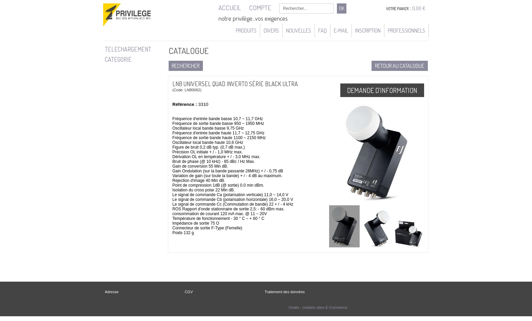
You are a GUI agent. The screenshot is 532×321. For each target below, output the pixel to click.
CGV (189, 292)
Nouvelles (298, 30)
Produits (246, 30)
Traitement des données (285, 292)
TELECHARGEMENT (128, 49)
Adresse (111, 292)
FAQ (322, 30)
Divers (271, 30)
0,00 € (418, 8)
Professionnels (406, 30)
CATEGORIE (118, 59)
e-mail (341, 30)
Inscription (368, 30)
